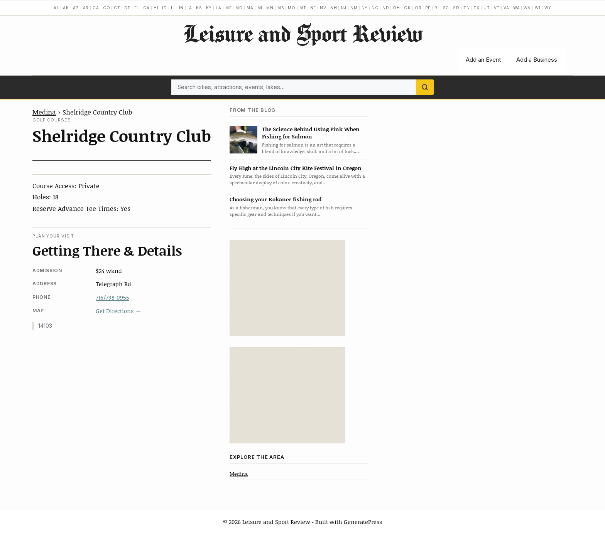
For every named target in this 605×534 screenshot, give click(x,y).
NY (365, 7)
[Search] (425, 87)
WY (548, 7)
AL (56, 7)
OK (407, 7)
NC (375, 7)
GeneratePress (363, 521)
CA (96, 7)
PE (428, 7)
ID (164, 7)
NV (323, 7)
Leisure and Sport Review (302, 33)
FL (137, 7)
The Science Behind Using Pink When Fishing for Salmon (311, 132)
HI (156, 7)
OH (396, 7)
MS (280, 7)
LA (218, 7)
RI (436, 7)
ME (228, 7)
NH (333, 7)
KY (209, 7)
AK (66, 7)
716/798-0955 (112, 297)
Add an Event (483, 59)
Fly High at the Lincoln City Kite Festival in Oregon (296, 168)
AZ (76, 7)
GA (146, 7)
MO (292, 7)
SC (446, 7)
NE (313, 7)
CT (117, 7)
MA (250, 7)
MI (260, 7)
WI (538, 7)
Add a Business (536, 59)
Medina (44, 111)
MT (302, 7)
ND (385, 7)
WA (516, 7)
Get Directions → (118, 311)
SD (456, 7)
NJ (343, 7)
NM (354, 7)
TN (466, 7)
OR (418, 7)
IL (173, 7)
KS (199, 7)
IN (181, 7)
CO (106, 7)
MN (270, 7)
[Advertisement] (287, 288)
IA (190, 7)
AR (86, 7)
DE (127, 7)
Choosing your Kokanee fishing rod (275, 199)
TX (476, 7)
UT (486, 7)
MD (239, 7)
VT (497, 7)
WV (527, 7)
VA (506, 7)
